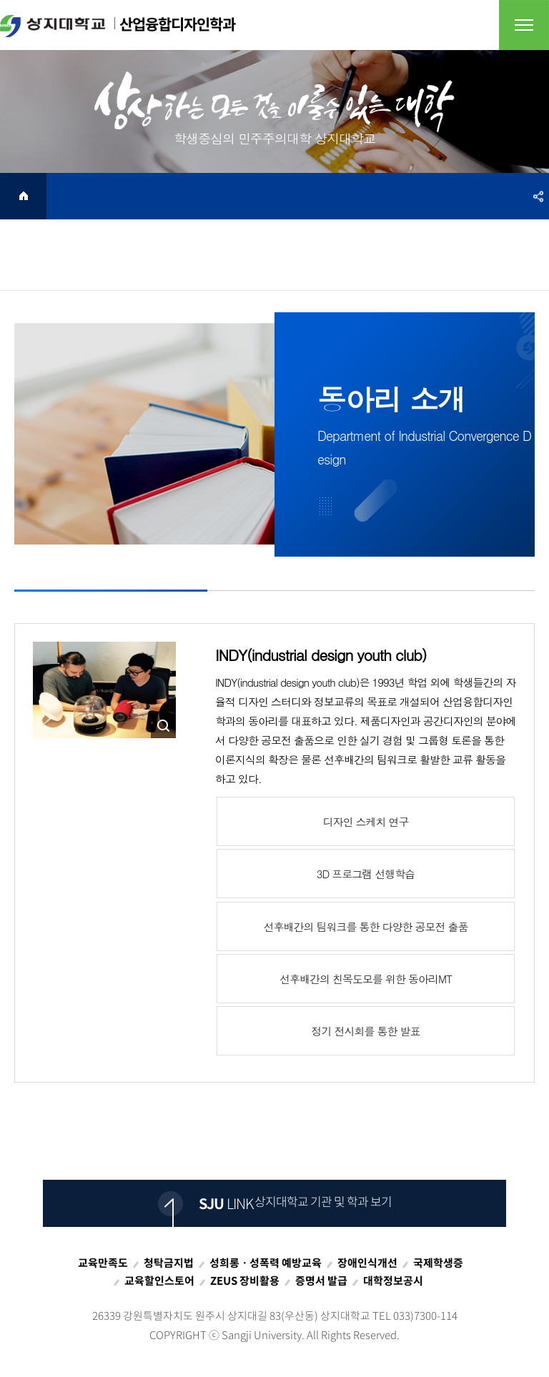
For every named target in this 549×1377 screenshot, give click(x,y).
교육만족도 (103, 1263)
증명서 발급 (321, 1280)
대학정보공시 (393, 1280)
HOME (23, 196)
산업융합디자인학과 (117, 25)
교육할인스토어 (159, 1280)
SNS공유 (538, 196)
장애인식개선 (367, 1263)
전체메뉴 (524, 25)
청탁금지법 (169, 1263)
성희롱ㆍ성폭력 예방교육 (265, 1263)
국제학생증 (438, 1263)
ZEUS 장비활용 (245, 1280)
